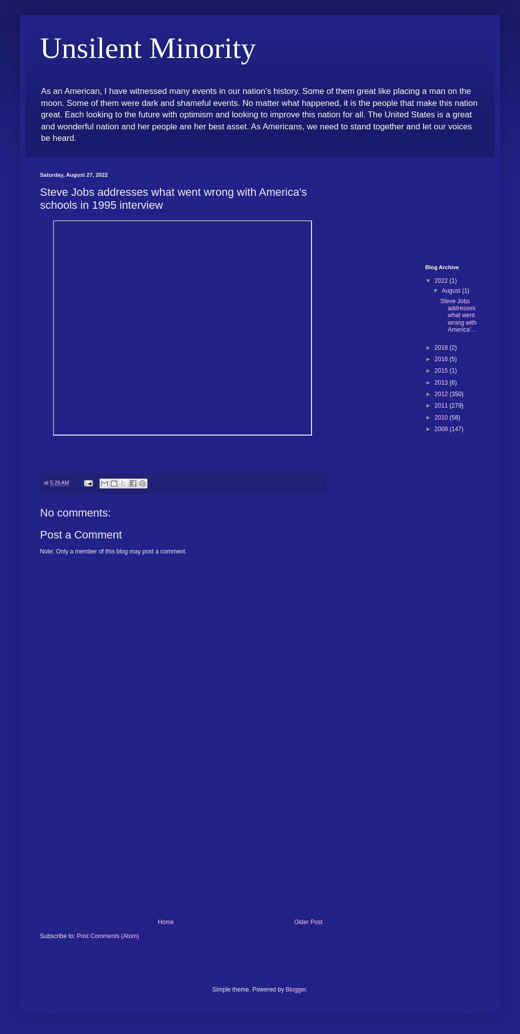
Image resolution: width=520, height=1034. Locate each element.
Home (166, 922)
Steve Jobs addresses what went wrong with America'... (458, 316)
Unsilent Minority (148, 47)
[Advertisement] (183, 843)
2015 (442, 370)
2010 (442, 417)
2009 (442, 429)
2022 (442, 280)
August (452, 290)
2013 (442, 382)
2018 (442, 347)
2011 (442, 405)
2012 (442, 394)
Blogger (296, 989)
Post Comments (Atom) (107, 936)
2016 (442, 359)
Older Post (308, 922)
